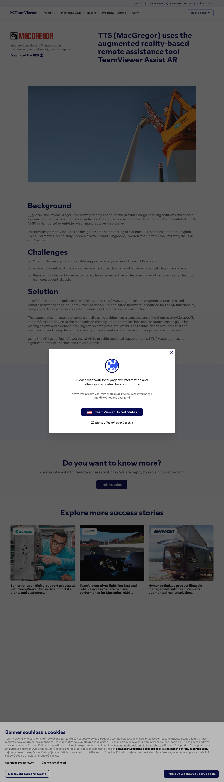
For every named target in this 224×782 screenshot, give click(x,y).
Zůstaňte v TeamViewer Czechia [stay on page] (112, 423)
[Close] (171, 352)
